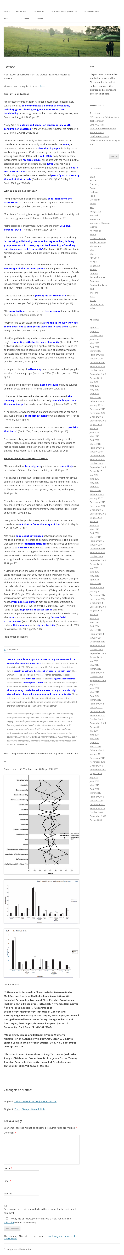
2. (5, 649)
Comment (10, 1132)
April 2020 (94, 347)
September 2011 (98, 723)
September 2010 (98, 769)
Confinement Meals (99, 136)
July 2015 (94, 568)
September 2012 (98, 680)
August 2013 (96, 657)
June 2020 (94, 339)
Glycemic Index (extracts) (64, 11)
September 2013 (98, 653)
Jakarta (93, 226)
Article (93, 180)
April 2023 (94, 327)
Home (7, 11)
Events (93, 188)
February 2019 (97, 401)
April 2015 (94, 579)
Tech (92, 288)
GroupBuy (95, 199)
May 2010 (94, 785)
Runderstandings (98, 285)
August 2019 (96, 378)
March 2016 (95, 537)
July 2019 (94, 381)
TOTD (92, 296)
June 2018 (94, 432)
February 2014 (97, 633)
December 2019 (97, 362)
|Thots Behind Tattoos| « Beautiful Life (35, 1101)
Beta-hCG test (96, 124)
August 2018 (96, 424)
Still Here (24, 18)
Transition (95, 113)
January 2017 (96, 498)
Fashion (94, 191)
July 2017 (94, 474)
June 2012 (94, 688)
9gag (92, 176)
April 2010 (94, 789)
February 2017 (97, 494)
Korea (93, 234)
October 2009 (96, 812)
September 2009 (98, 816)
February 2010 (97, 796)
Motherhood (96, 246)
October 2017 (96, 463)
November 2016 (97, 505)
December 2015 (97, 548)
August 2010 (96, 773)
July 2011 (94, 730)
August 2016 (96, 517)
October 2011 (96, 719)
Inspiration (95, 215)
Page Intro (95, 265)
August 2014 (96, 610)
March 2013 (95, 668)
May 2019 (94, 389)
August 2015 (96, 564)
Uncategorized (97, 304)
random (94, 273)
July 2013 (94, 661)
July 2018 (94, 428)
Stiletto (8, 18)
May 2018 (94, 436)
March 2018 (95, 443)
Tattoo (40, 18)
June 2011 (94, 734)
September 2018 (98, 420)
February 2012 (97, 703)
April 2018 (94, 440)
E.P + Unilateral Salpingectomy (104, 117)
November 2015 (97, 552)
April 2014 (94, 626)
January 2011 (96, 754)
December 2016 (97, 502)
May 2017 (94, 482)
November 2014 (97, 599)
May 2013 (94, 664)
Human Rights (92, 11)
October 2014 (96, 602)
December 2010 (97, 757)
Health (93, 203)
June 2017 (94, 478)
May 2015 (94, 575)
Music (93, 253)
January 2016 (96, 544)
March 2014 (95, 630)
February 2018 (97, 447)
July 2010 (94, 777)
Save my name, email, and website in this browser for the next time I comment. (40, 1211)
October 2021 (96, 335)
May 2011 (94, 738)
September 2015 (98, 560)
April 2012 (94, 695)
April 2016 (94, 533)
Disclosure (38, 11)
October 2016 (96, 509)
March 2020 (95, 350)
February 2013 (97, 672)
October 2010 (96, 765)
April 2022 (94, 331)
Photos (93, 269)
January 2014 (96, 637)
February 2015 (97, 587)
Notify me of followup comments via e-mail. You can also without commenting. (37, 1220)
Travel (93, 300)
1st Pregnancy (97, 120)
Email (7, 1180)
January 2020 (96, 358)
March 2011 (95, 746)
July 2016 (94, 521)
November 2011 (97, 715)
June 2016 (94, 525)
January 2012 (96, 707)
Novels (93, 261)
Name (8, 1168)
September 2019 (98, 374)
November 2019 (97, 366)
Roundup (94, 281)
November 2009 (97, 808)
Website (8, 1193)
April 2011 (94, 742)
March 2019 (95, 397)
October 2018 (96, 416)
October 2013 (96, 649)
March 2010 (95, 792)
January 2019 (96, 405)
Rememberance (98, 277)
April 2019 (94, 393)
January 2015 (96, 591)
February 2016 (97, 540)
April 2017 (94, 486)
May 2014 (94, 622)
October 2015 (96, 556)
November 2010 (97, 761)
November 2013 (97, 645)
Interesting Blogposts (100, 222)
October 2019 (96, 370)
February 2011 (97, 750)
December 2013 (97, 641)
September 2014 (98, 606)
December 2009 (97, 804)
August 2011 (96, 726)
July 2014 (94, 614)
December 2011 (97, 711)
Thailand (94, 292)
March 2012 (95, 699)
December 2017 (97, 455)
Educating (94, 184)
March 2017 (95, 490)
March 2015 (95, 583)
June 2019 (94, 385)
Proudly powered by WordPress (18, 1249)
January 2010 (96, 800)
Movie (93, 250)
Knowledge (95, 230)
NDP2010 (94, 257)
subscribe (9, 1222)
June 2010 (94, 781)
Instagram (95, 219)
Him (92, 207)
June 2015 (94, 571)
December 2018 (97, 409)
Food (92, 195)
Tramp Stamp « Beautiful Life (29, 1109)
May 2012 (94, 692)
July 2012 (94, 684)
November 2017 (97, 459)
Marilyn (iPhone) (98, 242)
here (42, 86)
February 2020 (97, 354)
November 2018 (97, 412)
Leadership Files (98, 238)
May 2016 (94, 529)
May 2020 (94, 343)
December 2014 (97, 595)
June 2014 (94, 618)
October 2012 (96, 676)
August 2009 (96, 820)
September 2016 (98, 513)
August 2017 (96, 471)
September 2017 (98, 467)
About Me (21, 11)
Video (93, 308)
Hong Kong (95, 211)
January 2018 (96, 451)
